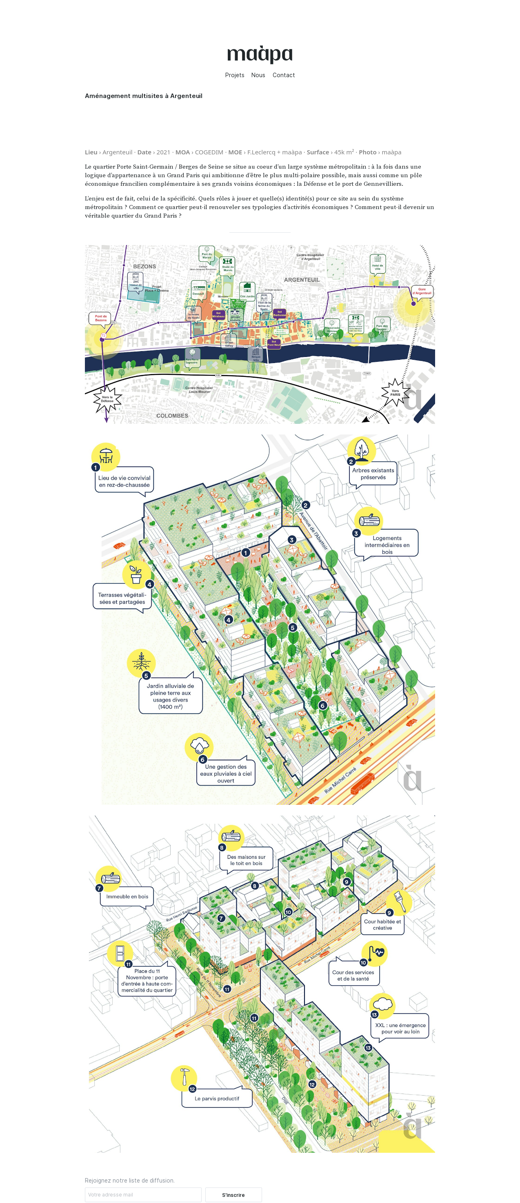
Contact (284, 75)
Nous (258, 75)
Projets (234, 75)
